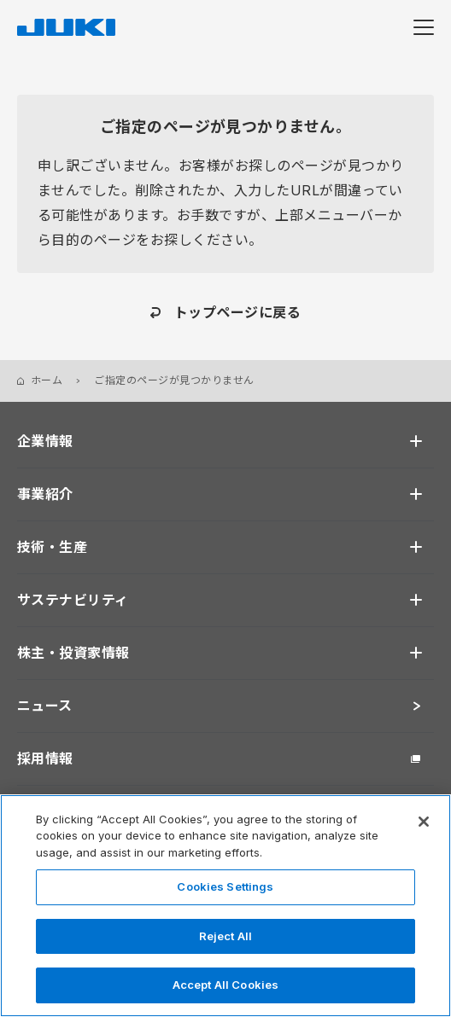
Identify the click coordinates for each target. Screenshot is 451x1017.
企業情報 (45, 441)
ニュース (45, 705)
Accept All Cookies (225, 984)
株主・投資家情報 (73, 652)
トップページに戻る (237, 312)
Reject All (225, 936)
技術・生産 (52, 546)
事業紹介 (45, 494)
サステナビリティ (73, 599)
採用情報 (45, 758)
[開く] (416, 441)
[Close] (423, 821)
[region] (225, 905)
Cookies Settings (225, 886)
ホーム (46, 380)
